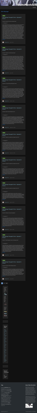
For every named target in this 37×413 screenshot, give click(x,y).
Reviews (4, 15)
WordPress (30, 411)
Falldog (26, 387)
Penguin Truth (7, 42)
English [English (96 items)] (2, 394)
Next (6, 283)
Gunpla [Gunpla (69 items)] (2, 397)
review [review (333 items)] (8, 404)
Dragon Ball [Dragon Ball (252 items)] (7, 392)
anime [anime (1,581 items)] (6, 387)
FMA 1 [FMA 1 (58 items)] (5, 394)
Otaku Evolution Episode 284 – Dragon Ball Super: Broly (5, 340)
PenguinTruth (27, 388)
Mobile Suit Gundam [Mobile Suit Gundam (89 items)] (5, 401)
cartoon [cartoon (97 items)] (2, 391)
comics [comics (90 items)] (9, 391)
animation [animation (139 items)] (2, 387)
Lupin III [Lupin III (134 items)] (5, 399)
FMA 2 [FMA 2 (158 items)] (7, 394)
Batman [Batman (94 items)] (2, 390)
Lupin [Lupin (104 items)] (3, 399)
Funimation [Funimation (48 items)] (10, 395)
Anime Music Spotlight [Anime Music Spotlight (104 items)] (8, 389)
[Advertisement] (18, 388)
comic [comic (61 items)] (4, 391)
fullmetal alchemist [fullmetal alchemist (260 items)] (4, 395)
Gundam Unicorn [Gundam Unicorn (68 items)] (8, 396)
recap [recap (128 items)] (6, 404)
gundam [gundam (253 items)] (4, 396)
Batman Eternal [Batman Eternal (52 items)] (5, 390)
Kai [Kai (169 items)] (2, 398)
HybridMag (34, 411)
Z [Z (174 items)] (4, 405)
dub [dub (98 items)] (9, 392)
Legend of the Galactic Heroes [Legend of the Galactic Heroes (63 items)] (6, 398)
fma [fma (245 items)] (4, 394)
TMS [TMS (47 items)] (3, 405)
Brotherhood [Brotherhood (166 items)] (9, 390)
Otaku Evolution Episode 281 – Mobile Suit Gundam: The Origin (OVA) (5, 358)
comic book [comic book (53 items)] (6, 391)
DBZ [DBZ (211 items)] (10, 391)
